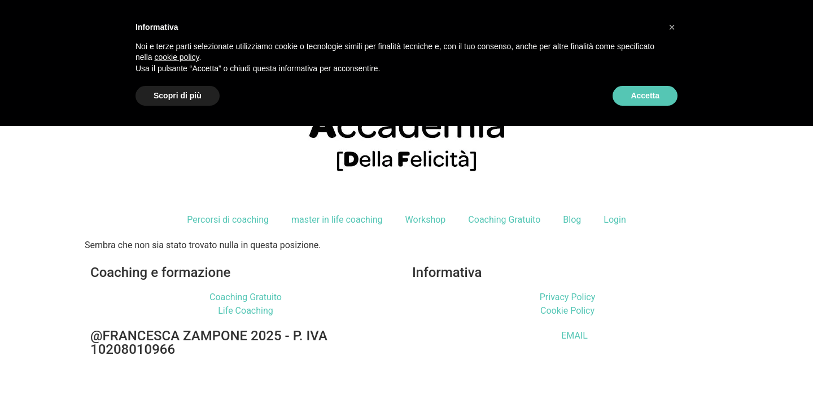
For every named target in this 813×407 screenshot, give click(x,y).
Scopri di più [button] (178, 95)
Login (615, 219)
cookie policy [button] (176, 57)
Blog (572, 219)
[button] (672, 27)
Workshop (425, 219)
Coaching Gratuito (504, 219)
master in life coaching (337, 219)
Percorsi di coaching (228, 219)
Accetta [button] (645, 95)
